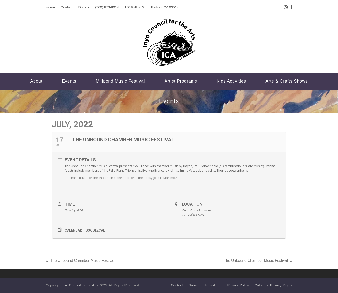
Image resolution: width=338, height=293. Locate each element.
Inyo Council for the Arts (79, 285)
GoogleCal (95, 230)
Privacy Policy (238, 285)
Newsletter (213, 285)
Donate (194, 285)
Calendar (73, 230)
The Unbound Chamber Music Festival (80, 261)
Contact (177, 285)
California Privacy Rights (273, 285)
